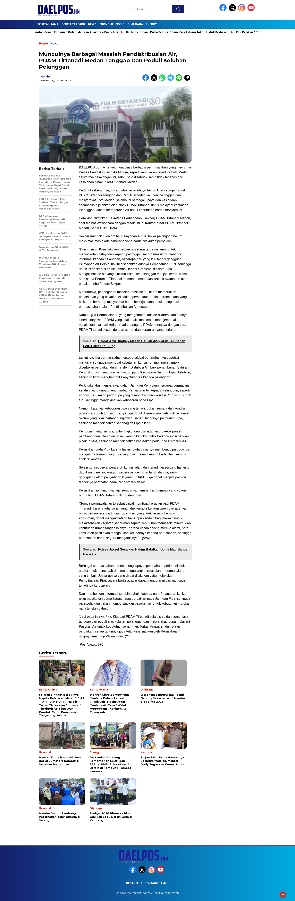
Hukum (55, 43)
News (92, 24)
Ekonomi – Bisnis (112, 24)
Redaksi (132, 883)
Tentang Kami (155, 883)
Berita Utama (48, 24)
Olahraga (135, 24)
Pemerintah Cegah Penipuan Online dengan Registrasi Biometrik (74, 32)
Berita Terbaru (73, 24)
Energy (151, 24)
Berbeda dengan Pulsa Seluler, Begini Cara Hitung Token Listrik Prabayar (178, 32)
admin (45, 76)
